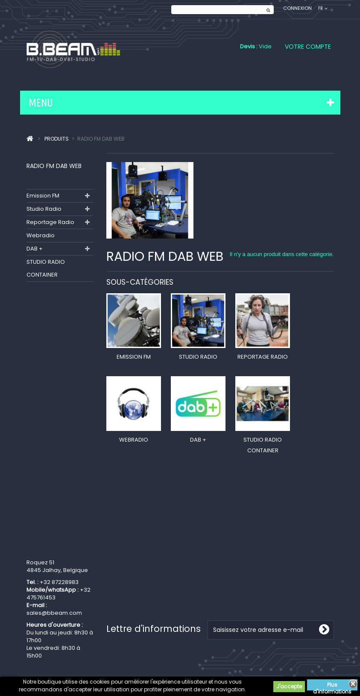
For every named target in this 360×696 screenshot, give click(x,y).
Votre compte (308, 46)
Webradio (40, 235)
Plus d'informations (332, 685)
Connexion (297, 8)
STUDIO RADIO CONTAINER (45, 268)
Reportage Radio (50, 222)
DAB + (34, 249)
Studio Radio (43, 209)
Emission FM (42, 196)
